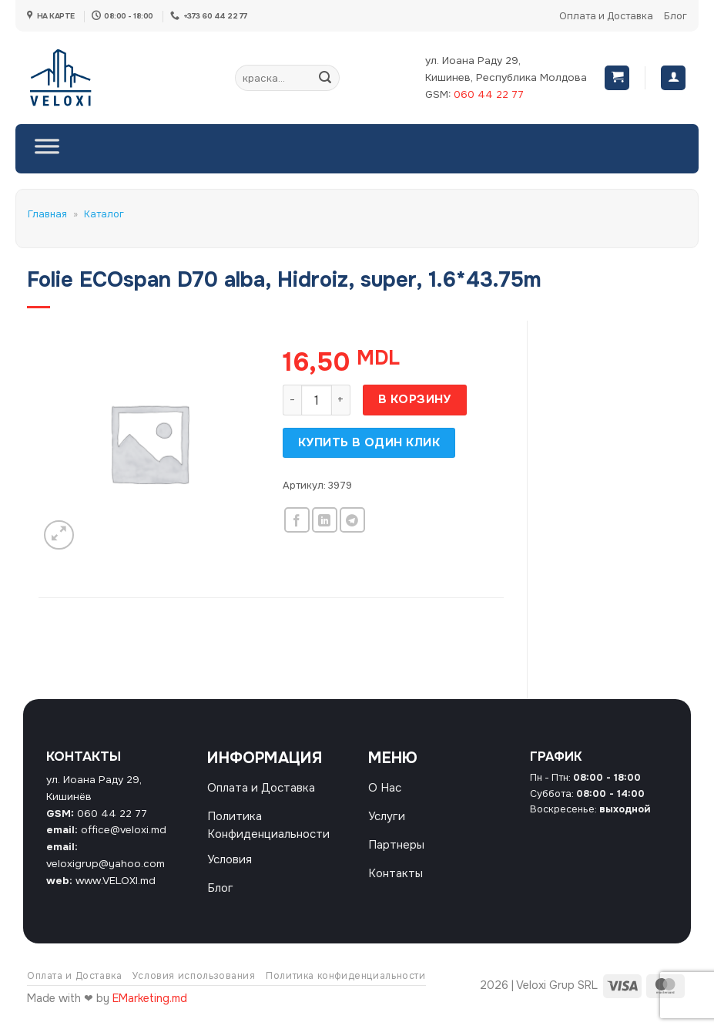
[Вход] (673, 78)
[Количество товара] (316, 400)
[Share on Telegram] (352, 520)
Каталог (104, 214)
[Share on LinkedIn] (324, 520)
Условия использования (194, 985)
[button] (617, 78)
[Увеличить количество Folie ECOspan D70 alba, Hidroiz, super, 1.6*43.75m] (341, 400)
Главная (47, 214)
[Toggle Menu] (47, 149)
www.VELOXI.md (115, 880)
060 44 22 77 (489, 94)
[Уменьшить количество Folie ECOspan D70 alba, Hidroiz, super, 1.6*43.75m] (292, 400)
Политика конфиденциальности (346, 985)
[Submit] (325, 78)
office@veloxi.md (123, 829)
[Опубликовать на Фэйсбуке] (297, 520)
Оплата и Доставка (606, 16)
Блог (675, 16)
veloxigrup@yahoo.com (105, 863)
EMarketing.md (149, 1008)
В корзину (414, 399)
